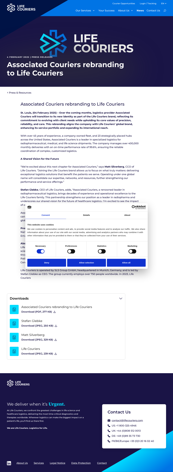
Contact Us (153, 10)
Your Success (106, 10)
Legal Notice (57, 463)
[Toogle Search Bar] (164, 10)
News (140, 10)
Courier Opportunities (123, 3)
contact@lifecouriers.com (125, 420)
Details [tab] (86, 215)
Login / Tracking (148, 3)
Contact (102, 463)
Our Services (83, 10)
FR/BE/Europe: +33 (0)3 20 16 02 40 (131, 441)
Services (39, 463)
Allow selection (86, 262)
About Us (123, 10)
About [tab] (127, 215)
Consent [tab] (46, 215)
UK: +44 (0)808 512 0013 (124, 430)
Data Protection (81, 463)
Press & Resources (19, 92)
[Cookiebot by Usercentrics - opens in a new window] (134, 207)
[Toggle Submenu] (94, 10)
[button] (66, 298)
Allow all (126, 262)
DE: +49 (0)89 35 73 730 (124, 435)
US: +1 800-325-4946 (122, 425)
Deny (46, 262)
